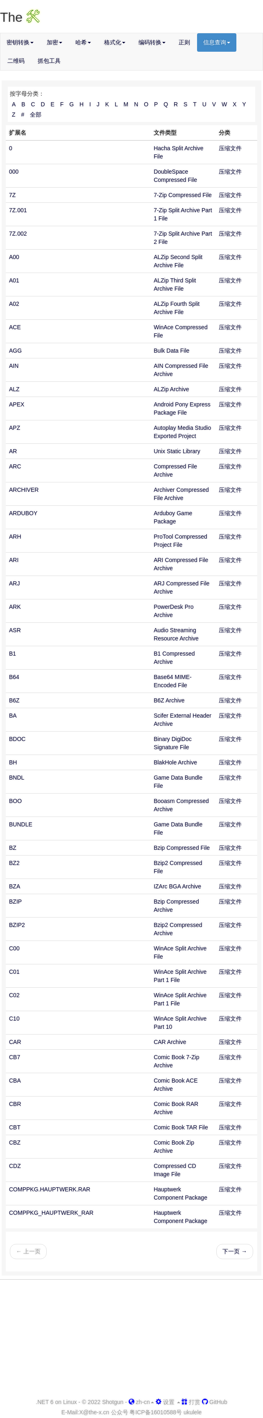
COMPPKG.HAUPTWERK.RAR (49, 1189)
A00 (14, 257)
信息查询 (216, 42)
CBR (15, 1104)
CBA (15, 1080)
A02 (14, 304)
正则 (184, 42)
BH (13, 762)
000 (13, 171)
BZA (14, 886)
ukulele (193, 1412)
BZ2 (14, 863)
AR (13, 451)
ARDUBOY (23, 513)
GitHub (214, 1402)
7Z (12, 195)
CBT (14, 1127)
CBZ (14, 1142)
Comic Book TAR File (181, 1127)
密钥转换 (20, 42)
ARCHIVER (24, 489)
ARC (15, 466)
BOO (15, 801)
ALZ (14, 389)
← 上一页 (28, 1251)
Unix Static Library (177, 451)
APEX (16, 404)
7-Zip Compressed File (183, 195)
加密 (54, 42)
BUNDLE (20, 824)
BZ (12, 847)
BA (13, 715)
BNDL (16, 777)
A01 (14, 280)
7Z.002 (18, 233)
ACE (15, 327)
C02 (14, 995)
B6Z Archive (169, 700)
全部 (35, 114)
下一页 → (234, 1251)
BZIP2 (17, 925)
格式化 (114, 42)
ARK (15, 606)
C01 (14, 971)
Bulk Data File (171, 350)
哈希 (83, 42)
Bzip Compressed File (182, 847)
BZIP (15, 901)
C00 (14, 948)
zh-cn (141, 1402)
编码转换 (152, 42)
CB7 (14, 1057)
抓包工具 (49, 60)
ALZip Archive (171, 389)
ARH (15, 536)
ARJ (14, 583)
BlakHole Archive (175, 762)
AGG (15, 350)
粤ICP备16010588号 (155, 1412)
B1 (12, 653)
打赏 (190, 1402)
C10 (14, 1018)
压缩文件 (230, 148)
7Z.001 (18, 210)
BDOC (17, 739)
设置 (168, 1402)
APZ (14, 427)
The (20, 17)
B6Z (14, 700)
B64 (14, 677)
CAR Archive (170, 1042)
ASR (15, 630)
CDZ (15, 1166)
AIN (13, 366)
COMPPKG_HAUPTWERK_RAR (51, 1212)
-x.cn (94, 1412)
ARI (13, 560)
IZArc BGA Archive (177, 886)
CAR (15, 1042)
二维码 (16, 60)
